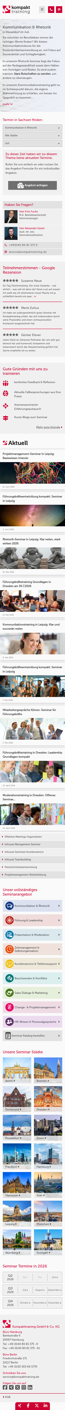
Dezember (54, 1302)
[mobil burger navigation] (42, 9)
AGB (6, 1397)
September (54, 1290)
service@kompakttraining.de (21, 1376)
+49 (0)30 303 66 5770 (22, 1366)
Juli (25, 1290)
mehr (8, 104)
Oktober (25, 1302)
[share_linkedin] (45, 1406)
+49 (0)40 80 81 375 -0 (23, 1344)
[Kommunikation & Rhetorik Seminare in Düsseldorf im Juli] (51, 9)
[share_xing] (19, 1406)
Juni (55, 1277)
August (39, 1290)
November (39, 1302)
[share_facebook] (28, 1406)
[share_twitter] (37, 1406)
